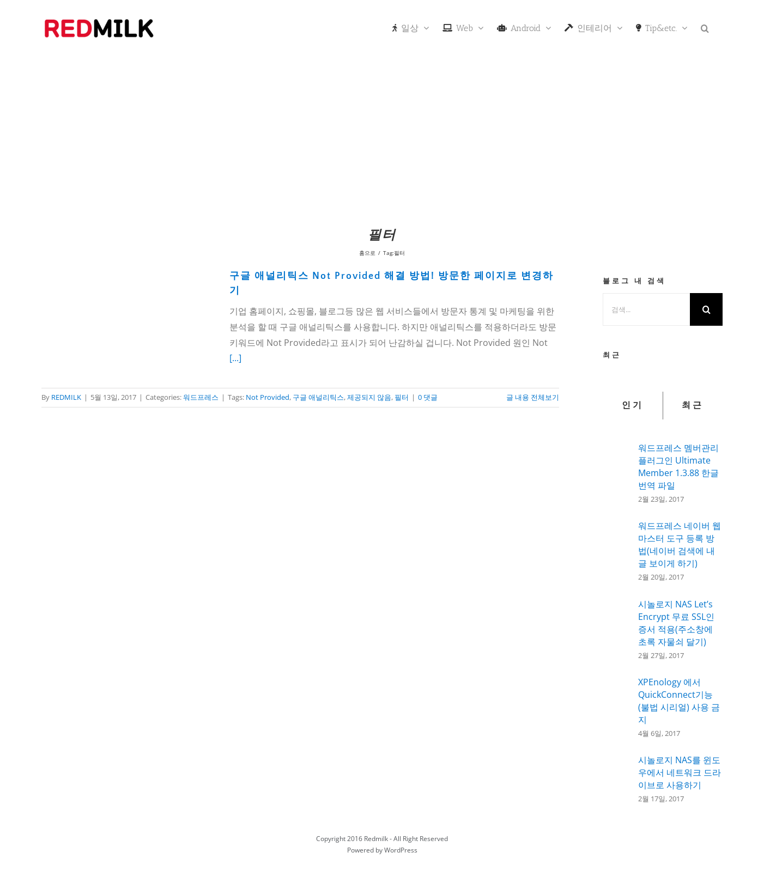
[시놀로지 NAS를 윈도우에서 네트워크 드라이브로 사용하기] (617, 776)
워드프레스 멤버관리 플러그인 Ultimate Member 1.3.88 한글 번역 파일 (678, 466)
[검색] (706, 309)
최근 (693, 405)
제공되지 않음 (369, 397)
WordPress (400, 850)
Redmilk (376, 838)
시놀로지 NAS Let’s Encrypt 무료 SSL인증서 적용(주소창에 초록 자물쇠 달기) (676, 623)
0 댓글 (428, 397)
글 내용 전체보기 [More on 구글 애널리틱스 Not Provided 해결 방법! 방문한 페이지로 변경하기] (532, 397)
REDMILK (66, 397)
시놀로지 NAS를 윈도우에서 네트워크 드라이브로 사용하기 (679, 772)
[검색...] (646, 309)
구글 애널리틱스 (318, 397)
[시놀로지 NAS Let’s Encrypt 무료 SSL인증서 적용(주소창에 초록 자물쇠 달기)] (617, 629)
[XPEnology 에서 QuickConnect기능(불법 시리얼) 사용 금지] (617, 705)
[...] (235, 358)
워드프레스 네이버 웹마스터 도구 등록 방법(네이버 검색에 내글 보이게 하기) (679, 544)
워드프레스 (201, 397)
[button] (705, 27)
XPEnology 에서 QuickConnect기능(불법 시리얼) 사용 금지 (679, 701)
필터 (402, 397)
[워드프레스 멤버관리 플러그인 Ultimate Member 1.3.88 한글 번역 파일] (617, 470)
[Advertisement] (382, 139)
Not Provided (267, 397)
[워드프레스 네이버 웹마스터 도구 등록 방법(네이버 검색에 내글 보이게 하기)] (617, 550)
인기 (633, 405)
